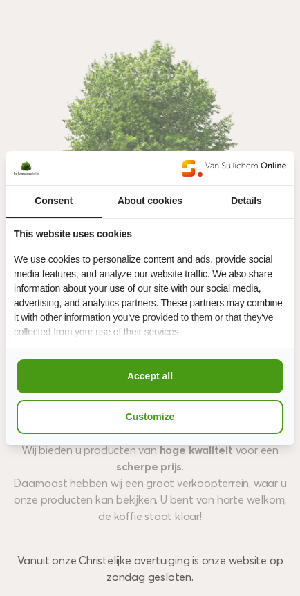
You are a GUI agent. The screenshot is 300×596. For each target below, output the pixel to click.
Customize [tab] (150, 416)
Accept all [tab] (150, 375)
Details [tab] (246, 200)
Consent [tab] (54, 200)
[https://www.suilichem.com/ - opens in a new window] (234, 168)
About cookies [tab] (150, 200)
